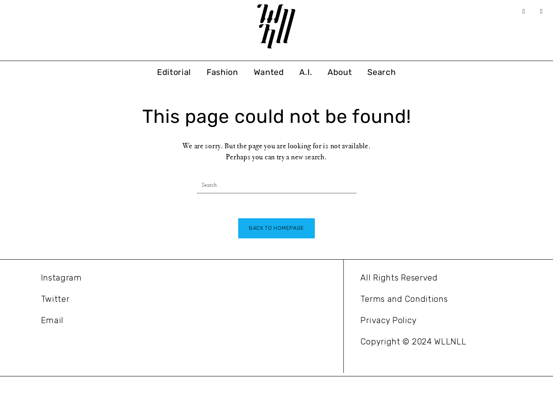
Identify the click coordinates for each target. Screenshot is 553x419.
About (340, 72)
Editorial (174, 72)
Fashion (222, 72)
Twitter (55, 299)
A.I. (305, 72)
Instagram (61, 278)
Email (52, 320)
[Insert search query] (277, 185)
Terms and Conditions (404, 299)
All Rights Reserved (398, 278)
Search (381, 72)
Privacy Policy (388, 320)
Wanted (269, 72)
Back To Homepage (276, 228)
